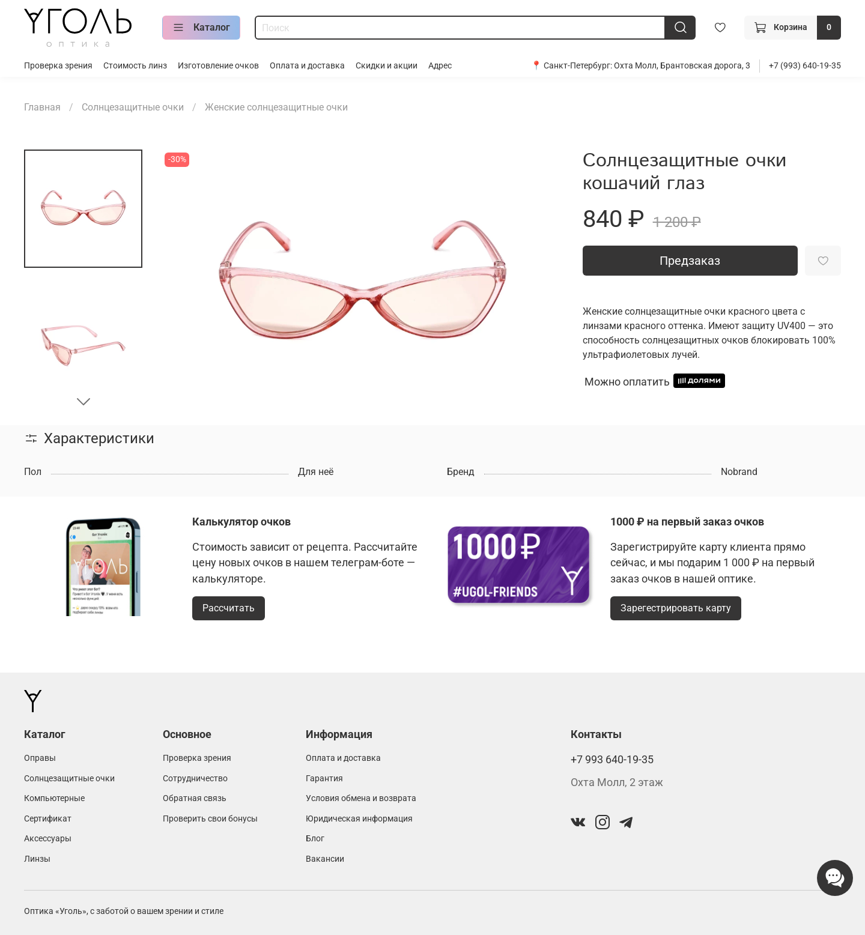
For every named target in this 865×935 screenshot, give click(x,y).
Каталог (201, 28)
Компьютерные (54, 798)
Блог (315, 839)
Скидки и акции (386, 66)
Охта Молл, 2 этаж (617, 782)
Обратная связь (194, 798)
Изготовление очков (218, 66)
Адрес (440, 66)
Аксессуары (47, 839)
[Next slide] (83, 401)
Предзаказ (690, 260)
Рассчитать (228, 608)
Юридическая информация (359, 819)
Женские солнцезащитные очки (276, 107)
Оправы (40, 758)
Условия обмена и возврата (361, 798)
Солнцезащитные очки (133, 107)
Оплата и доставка (307, 66)
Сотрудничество (195, 778)
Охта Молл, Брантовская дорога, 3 (682, 66)
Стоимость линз (135, 66)
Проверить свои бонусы (210, 819)
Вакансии (325, 859)
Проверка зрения (58, 66)
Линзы (37, 859)
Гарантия (324, 778)
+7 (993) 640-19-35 (805, 66)
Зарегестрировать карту (676, 608)
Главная (42, 107)
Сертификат (47, 819)
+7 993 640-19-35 (612, 760)
